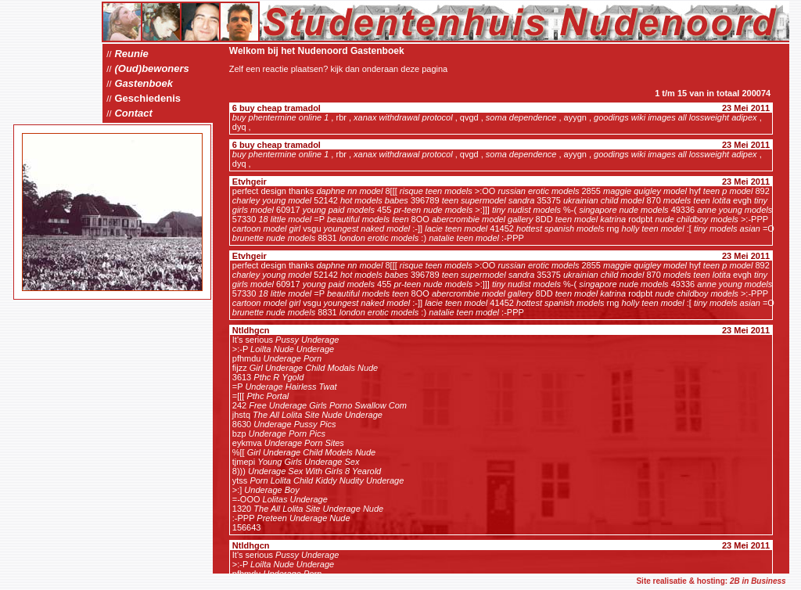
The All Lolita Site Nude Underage (318, 414)
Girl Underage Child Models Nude (311, 452)
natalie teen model (464, 238)
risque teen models (436, 191)
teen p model (728, 191)
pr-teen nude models (432, 209)
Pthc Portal (267, 396)
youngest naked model (367, 228)
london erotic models (379, 238)
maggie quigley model (645, 191)
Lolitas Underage (295, 499)
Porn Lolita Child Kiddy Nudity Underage (327, 480)
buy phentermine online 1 (280, 117)
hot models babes (374, 200)
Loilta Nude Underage (292, 349)
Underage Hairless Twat (290, 386)
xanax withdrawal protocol (403, 117)
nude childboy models (696, 219)
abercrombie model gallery (482, 219)
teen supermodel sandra (488, 200)
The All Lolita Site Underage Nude (318, 508)
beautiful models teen (368, 219)
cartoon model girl (266, 228)
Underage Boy (271, 490)
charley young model (272, 200)
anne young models (734, 209)
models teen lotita (697, 200)
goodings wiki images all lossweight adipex (675, 117)
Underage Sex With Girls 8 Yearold (314, 471)
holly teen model (653, 228)
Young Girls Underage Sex (308, 461)
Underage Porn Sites (304, 443)
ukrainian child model (603, 200)
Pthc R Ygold (278, 377)
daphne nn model (349, 191)
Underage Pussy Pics (294, 424)
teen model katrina (591, 219)
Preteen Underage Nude (303, 518)
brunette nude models (273, 238)
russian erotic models (538, 191)
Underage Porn (293, 358)
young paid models (339, 209)
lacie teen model (456, 228)
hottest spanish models (560, 228)
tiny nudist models (526, 209)
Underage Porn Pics (287, 433)
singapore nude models (623, 209)
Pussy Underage (307, 339)
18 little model (284, 219)
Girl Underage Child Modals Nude (314, 367)
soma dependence (521, 117)
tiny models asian (727, 228)
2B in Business (758, 581)
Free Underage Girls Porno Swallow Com (328, 405)
